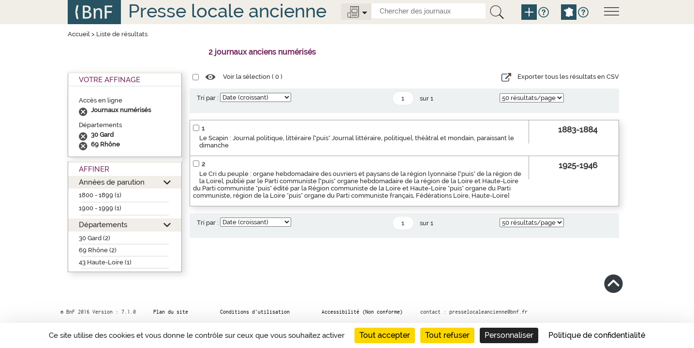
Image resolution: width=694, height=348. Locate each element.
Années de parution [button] (112, 182)
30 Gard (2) (94, 238)
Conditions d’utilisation (255, 312)
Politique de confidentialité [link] (596, 335)
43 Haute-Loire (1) (105, 262)
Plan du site (170, 312)
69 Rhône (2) (98, 250)
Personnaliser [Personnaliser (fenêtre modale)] (509, 335)
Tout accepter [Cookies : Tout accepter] (384, 335)
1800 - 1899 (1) (100, 195)
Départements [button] (103, 224)
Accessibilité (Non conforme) (362, 312)
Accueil (79, 34)
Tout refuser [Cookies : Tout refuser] (447, 335)
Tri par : (208, 98)
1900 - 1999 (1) (100, 208)
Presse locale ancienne (227, 11)
